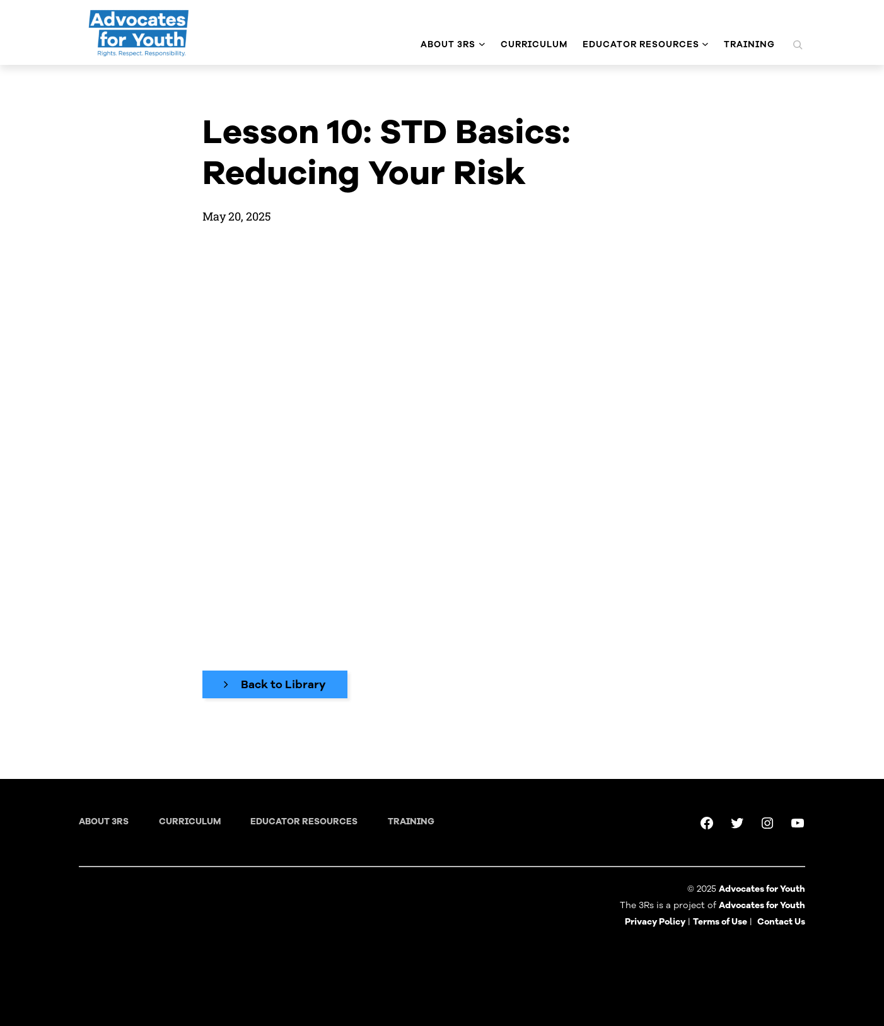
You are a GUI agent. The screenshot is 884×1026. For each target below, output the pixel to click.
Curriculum (190, 821)
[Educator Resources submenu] (705, 44)
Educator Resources (304, 821)
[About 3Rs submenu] (482, 44)
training (411, 821)
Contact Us (781, 922)
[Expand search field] (797, 44)
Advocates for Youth (762, 905)
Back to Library (283, 684)
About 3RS (104, 821)
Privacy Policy (655, 922)
